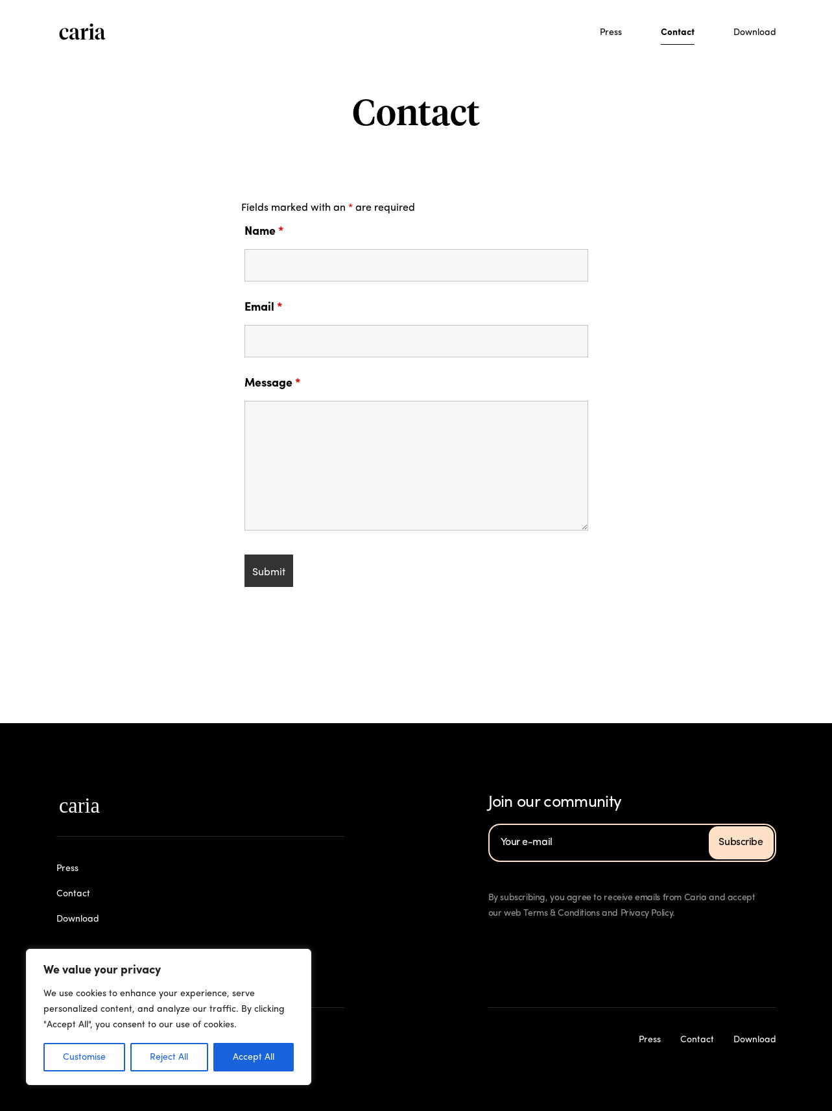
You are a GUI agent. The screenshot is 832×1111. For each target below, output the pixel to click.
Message (272, 383)
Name (264, 231)
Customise (84, 1057)
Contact (678, 32)
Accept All (253, 1057)
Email (263, 307)
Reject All (169, 1057)
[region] (168, 1017)
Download (754, 32)
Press (611, 32)
